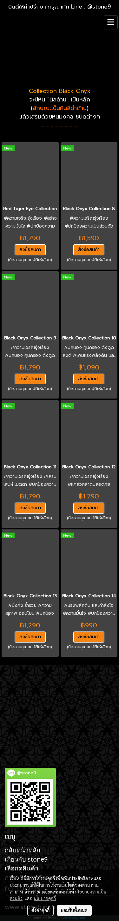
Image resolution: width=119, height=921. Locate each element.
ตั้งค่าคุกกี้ (40, 910)
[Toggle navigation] (111, 22)
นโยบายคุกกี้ (45, 898)
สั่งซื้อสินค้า (30, 249)
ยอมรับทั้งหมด (74, 910)
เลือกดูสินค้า (21, 868)
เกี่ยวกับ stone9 (26, 859)
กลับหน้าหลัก (22, 850)
